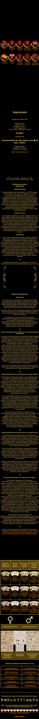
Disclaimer (16, 262)
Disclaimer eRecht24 (33, 264)
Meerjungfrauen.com (30, 686)
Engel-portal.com (11, 686)
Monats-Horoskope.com (11, 672)
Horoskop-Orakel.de (11, 669)
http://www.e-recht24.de (22, 152)
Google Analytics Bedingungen (23, 532)
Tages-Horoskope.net (30, 672)
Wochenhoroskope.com (11, 677)
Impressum (13, 713)
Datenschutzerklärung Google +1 (28, 533)
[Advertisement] (19, 20)
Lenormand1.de (30, 682)
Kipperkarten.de (11, 682)
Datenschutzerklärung (13, 529)
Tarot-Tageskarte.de (30, 669)
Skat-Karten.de (30, 677)
